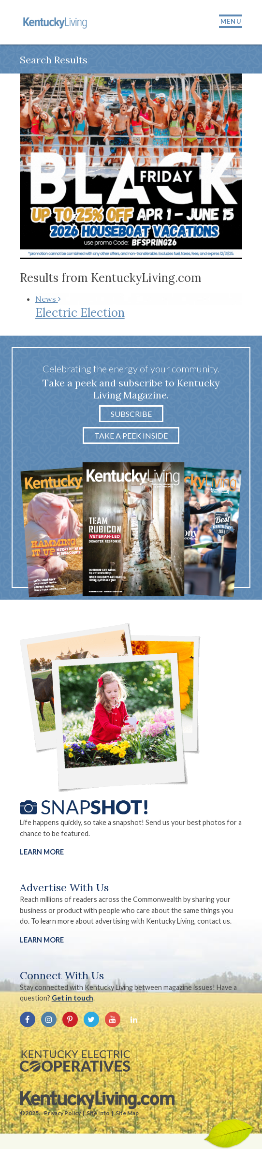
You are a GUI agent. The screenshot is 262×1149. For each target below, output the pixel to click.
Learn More (42, 852)
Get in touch (72, 998)
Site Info (98, 1113)
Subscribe (131, 413)
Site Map (127, 1113)
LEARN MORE (42, 940)
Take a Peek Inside (131, 435)
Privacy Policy (62, 1113)
